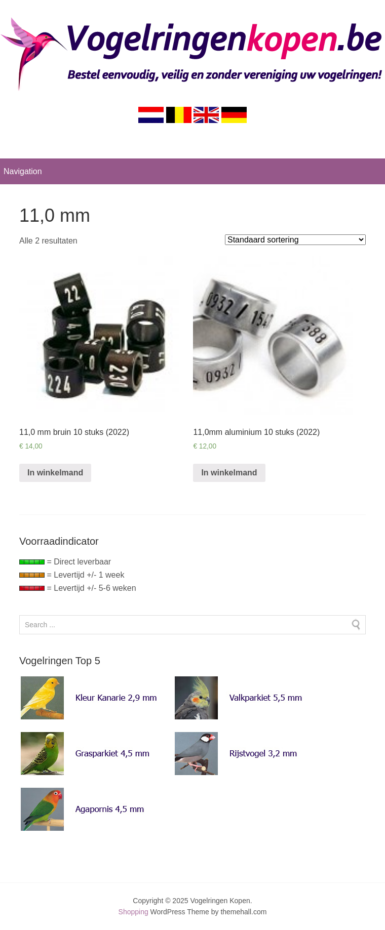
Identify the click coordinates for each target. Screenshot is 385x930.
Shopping (133, 912)
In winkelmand (55, 472)
